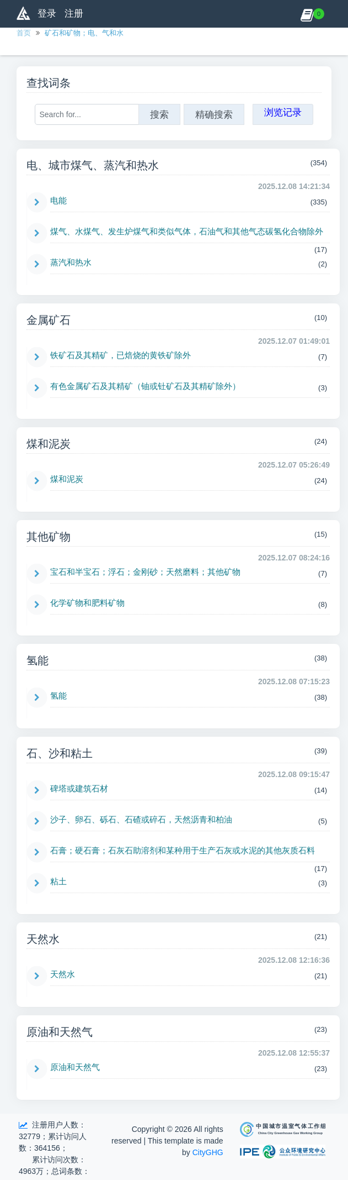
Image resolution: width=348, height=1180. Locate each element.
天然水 (62, 974)
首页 (24, 33)
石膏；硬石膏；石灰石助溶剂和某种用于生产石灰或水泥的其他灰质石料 (182, 850)
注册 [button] (74, 13)
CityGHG (207, 1152)
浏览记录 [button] (283, 112)
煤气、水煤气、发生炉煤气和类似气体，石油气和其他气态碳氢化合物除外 (186, 231)
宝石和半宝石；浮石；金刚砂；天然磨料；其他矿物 (145, 571)
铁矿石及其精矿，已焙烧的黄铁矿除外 (120, 355)
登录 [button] (47, 13)
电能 (58, 200)
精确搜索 (214, 114)
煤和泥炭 (66, 479)
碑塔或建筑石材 (79, 788)
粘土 (58, 881)
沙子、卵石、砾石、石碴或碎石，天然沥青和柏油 (141, 819)
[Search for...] (87, 114)
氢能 (58, 695)
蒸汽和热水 (71, 262)
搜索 (159, 114)
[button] (307, 14)
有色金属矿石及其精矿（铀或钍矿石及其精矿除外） (145, 386)
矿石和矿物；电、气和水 (84, 33)
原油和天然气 (75, 1067)
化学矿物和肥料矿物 (87, 602)
